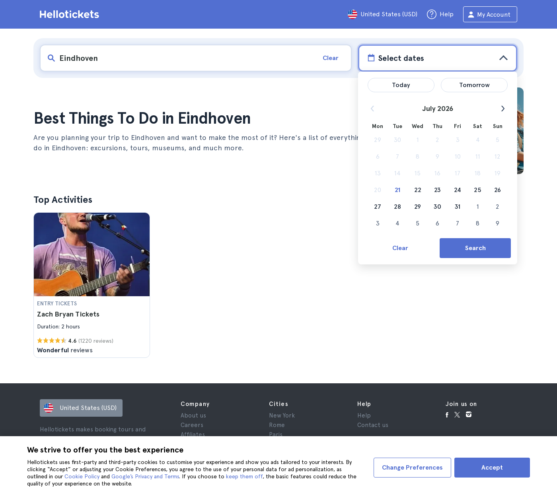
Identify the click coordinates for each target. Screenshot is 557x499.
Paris (275, 434)
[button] (92, 285)
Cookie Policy (81, 476)
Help (364, 415)
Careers (192, 425)
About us (193, 415)
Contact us (372, 425)
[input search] (178, 58)
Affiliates (193, 434)
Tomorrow (474, 85)
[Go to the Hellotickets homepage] (70, 14)
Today (401, 85)
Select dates (395, 57)
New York (282, 415)
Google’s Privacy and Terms (145, 476)
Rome (277, 425)
